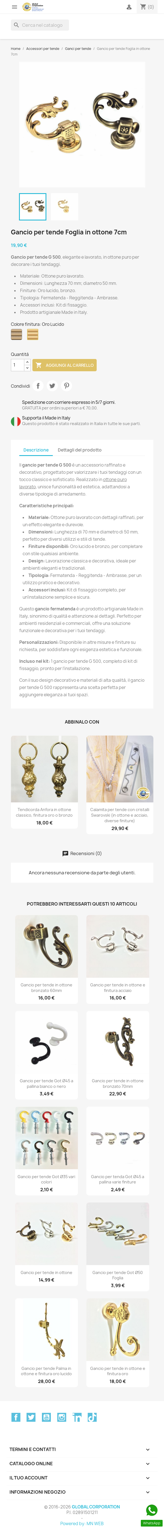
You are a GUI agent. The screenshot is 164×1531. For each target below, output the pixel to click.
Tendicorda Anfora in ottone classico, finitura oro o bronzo (44, 812)
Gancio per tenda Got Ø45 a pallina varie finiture (117, 1179)
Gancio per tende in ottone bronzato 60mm (46, 987)
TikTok (92, 1417)
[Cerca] (40, 25)
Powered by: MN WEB (82, 1524)
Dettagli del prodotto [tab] (80, 450)
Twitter (31, 1417)
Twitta (52, 385)
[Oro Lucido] (34, 336)
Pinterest (66, 385)
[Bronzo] (17, 336)
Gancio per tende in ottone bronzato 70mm (118, 1083)
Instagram (61, 1417)
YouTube (46, 1417)
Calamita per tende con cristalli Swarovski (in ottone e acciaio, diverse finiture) (119, 815)
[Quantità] (17, 365)
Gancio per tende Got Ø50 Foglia (117, 1275)
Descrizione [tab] (36, 450)
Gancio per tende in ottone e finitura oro (117, 1371)
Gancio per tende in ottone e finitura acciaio (117, 987)
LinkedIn (77, 1417)
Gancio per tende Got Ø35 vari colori (46, 1179)
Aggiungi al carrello (64, 365)
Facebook (15, 1417)
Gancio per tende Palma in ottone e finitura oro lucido (46, 1371)
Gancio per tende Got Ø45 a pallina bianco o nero (46, 1083)
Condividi (38, 385)
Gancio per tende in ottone (46, 1272)
